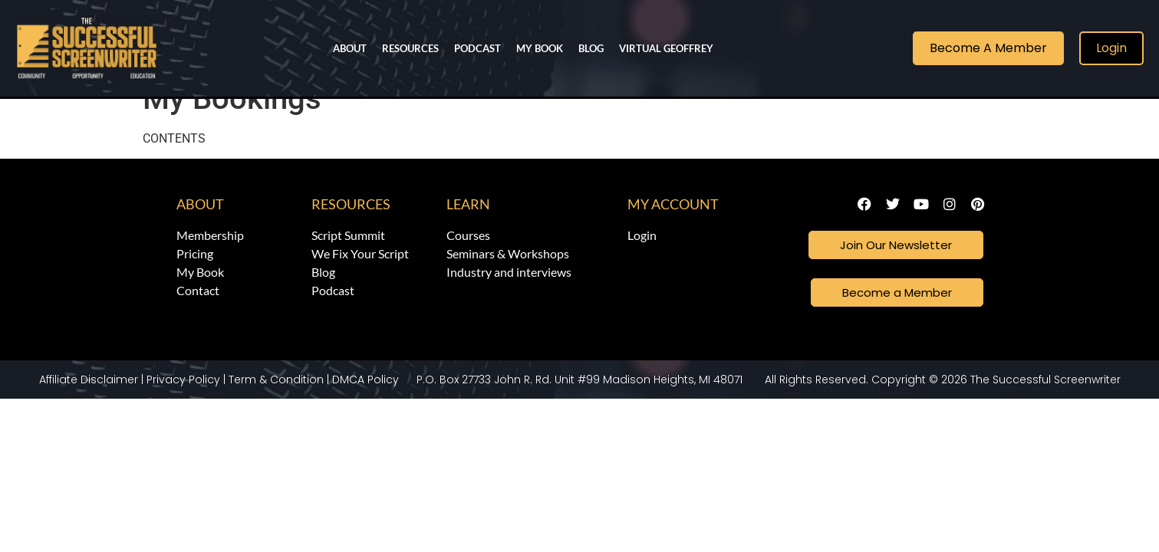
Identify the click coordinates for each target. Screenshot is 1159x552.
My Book (539, 48)
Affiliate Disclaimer (88, 406)
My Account (673, 228)
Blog (591, 48)
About (350, 48)
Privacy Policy (183, 406)
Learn (468, 228)
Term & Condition (276, 406)
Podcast (477, 48)
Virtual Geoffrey (666, 48)
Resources (410, 48)
